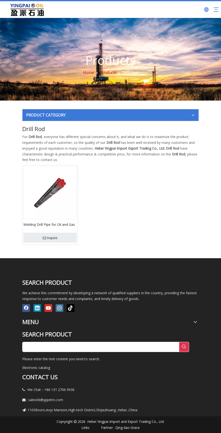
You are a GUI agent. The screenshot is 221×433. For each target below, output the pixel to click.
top (211, 412)
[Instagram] (59, 308)
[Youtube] (48, 308)
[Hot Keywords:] (184, 347)
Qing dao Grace (127, 427)
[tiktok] (70, 308)
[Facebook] (26, 308)
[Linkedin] (37, 308)
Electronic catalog (36, 367)
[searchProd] (100, 347)
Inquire (50, 238)
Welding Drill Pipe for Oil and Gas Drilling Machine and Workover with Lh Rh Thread (49, 224)
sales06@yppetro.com (45, 399)
